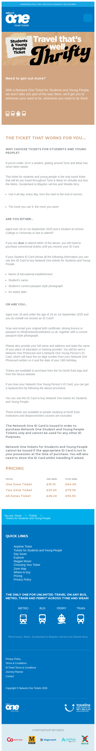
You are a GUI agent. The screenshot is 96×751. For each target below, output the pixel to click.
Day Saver (20, 554)
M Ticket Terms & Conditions (21, 667)
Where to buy (22, 572)
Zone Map (20, 568)
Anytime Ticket (23, 546)
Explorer (19, 557)
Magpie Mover (23, 561)
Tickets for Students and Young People (38, 550)
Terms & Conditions (16, 663)
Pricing (18, 575)
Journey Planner (14, 671)
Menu (87, 18)
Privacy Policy (22, 579)
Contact (10, 676)
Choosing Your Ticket (27, 564)
